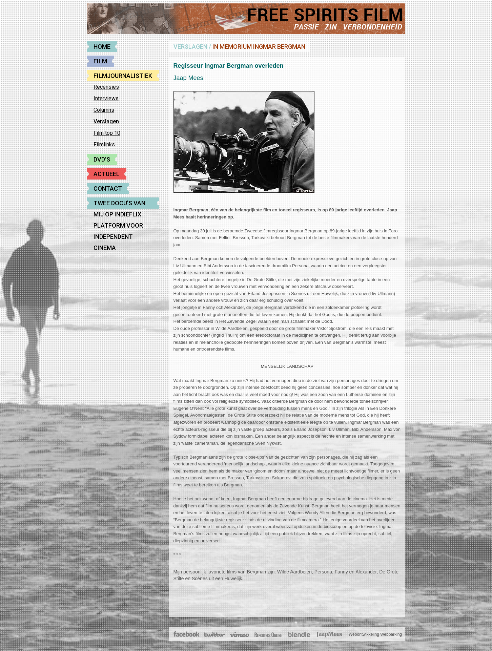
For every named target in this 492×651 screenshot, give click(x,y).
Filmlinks (104, 144)
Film (100, 61)
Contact (108, 188)
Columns (104, 110)
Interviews (106, 98)
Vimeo (239, 634)
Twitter (214, 634)
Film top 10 (107, 133)
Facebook (186, 634)
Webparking (391, 634)
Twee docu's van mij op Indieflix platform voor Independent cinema (119, 204)
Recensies (106, 87)
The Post (268, 634)
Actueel (107, 173)
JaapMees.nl (330, 634)
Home (102, 46)
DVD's (102, 159)
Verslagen (106, 121)
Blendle (299, 634)
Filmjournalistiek (123, 75)
